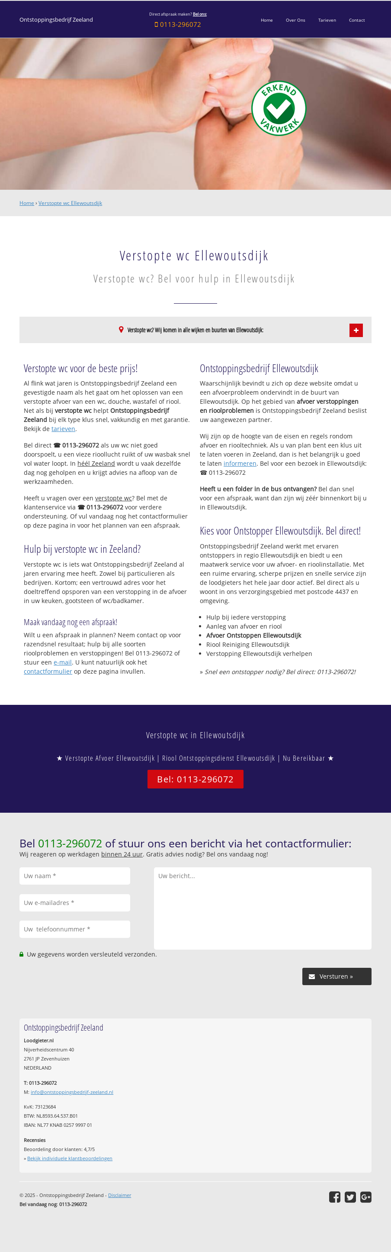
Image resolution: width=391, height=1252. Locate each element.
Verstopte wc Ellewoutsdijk (70, 203)
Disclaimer (119, 1195)
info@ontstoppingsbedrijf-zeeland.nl (72, 1092)
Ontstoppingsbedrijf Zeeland (56, 19)
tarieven (63, 429)
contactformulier (48, 671)
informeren (240, 463)
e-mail (63, 662)
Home (26, 203)
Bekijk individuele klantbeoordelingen (69, 1158)
